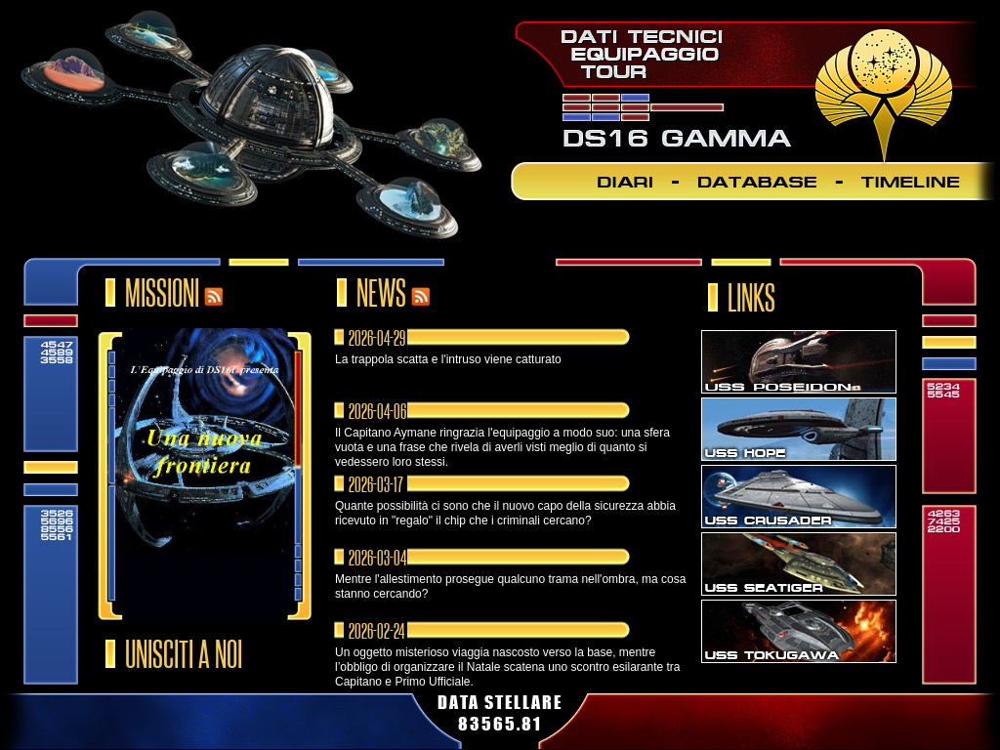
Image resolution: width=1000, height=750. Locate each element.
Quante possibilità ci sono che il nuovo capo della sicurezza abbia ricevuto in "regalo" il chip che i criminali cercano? (505, 513)
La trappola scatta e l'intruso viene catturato (448, 359)
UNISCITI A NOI (183, 642)
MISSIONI (162, 281)
